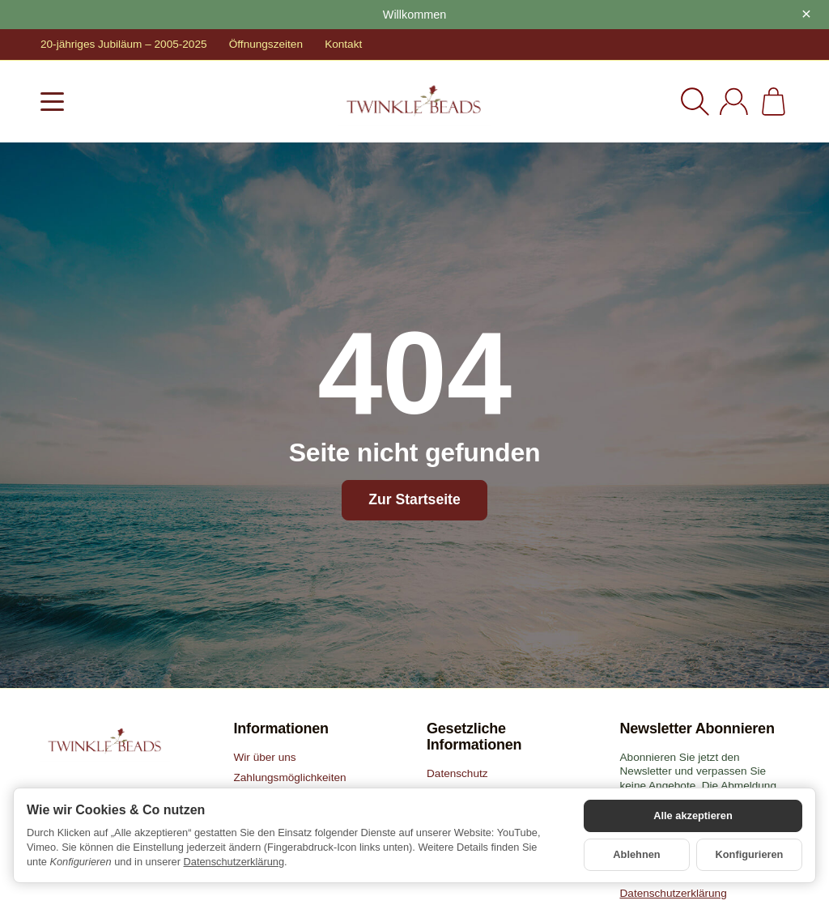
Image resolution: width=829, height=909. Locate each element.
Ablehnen (636, 854)
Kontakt (343, 44)
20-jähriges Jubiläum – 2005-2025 (123, 44)
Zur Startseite (414, 499)
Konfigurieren (750, 854)
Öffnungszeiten (266, 44)
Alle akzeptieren (692, 815)
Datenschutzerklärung (234, 862)
